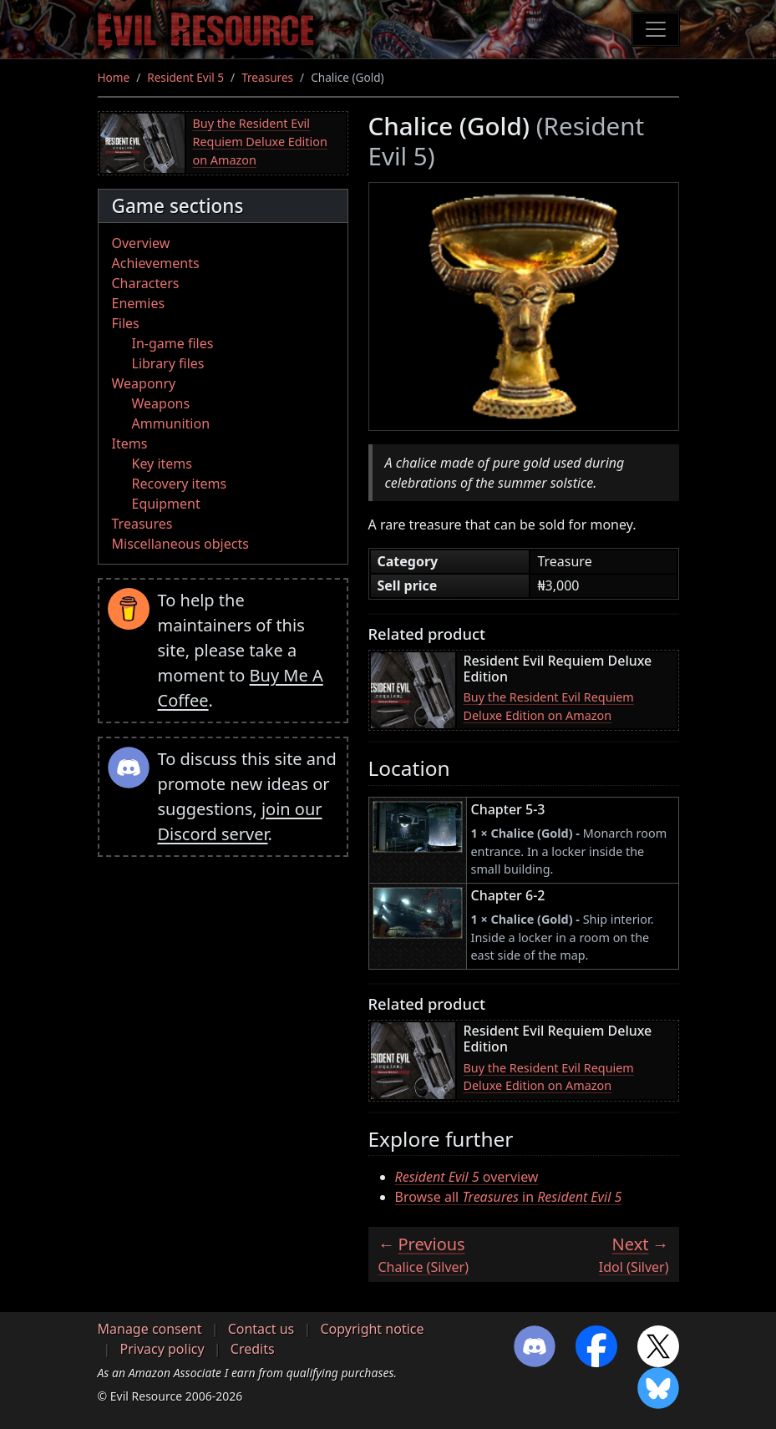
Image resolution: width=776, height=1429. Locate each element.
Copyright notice (372, 1329)
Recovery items (179, 483)
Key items (162, 463)
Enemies (138, 303)
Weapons (161, 403)
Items (130, 443)
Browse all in (508, 1197)
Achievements (156, 263)
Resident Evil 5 (185, 77)
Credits (253, 1349)
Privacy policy (162, 1349)
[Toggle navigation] (655, 29)
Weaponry (144, 383)
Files (125, 323)
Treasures (267, 77)
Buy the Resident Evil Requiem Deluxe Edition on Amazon (260, 141)
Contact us (261, 1329)
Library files (168, 363)
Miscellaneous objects (180, 544)
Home (114, 77)
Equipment (166, 503)
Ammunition (171, 423)
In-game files (173, 343)
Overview (141, 243)
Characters (146, 283)
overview (467, 1177)
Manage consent (150, 1329)
